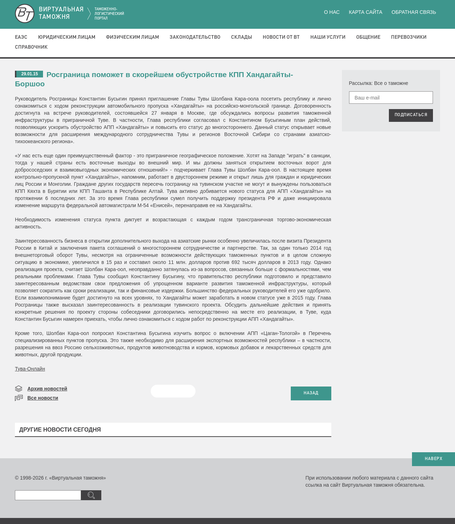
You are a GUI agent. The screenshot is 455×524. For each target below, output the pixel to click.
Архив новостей (47, 388)
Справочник (31, 47)
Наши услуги (328, 37)
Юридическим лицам (66, 37)
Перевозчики (409, 37)
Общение (368, 37)
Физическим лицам (132, 37)
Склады (241, 37)
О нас (332, 12)
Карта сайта (365, 12)
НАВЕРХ (433, 459)
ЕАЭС (21, 37)
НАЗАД (311, 393)
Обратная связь (414, 12)
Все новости (42, 398)
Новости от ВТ (281, 37)
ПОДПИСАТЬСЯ (411, 115)
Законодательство (195, 37)
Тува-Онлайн (30, 369)
